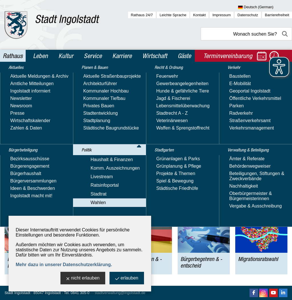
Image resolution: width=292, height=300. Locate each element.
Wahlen (59, 75)
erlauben (126, 278)
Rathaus (13, 55)
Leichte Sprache (173, 15)
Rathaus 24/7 (142, 15)
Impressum (221, 15)
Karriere (122, 55)
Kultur (65, 55)
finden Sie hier (149, 113)
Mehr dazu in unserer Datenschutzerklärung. (64, 264)
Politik (42, 75)
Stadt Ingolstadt (17, 293)
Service (93, 55)
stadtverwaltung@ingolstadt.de (120, 293)
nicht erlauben (83, 278)
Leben (40, 55)
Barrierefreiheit (277, 15)
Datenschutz (248, 15)
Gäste (184, 55)
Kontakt (199, 15)
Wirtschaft (154, 55)
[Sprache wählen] (265, 7)
